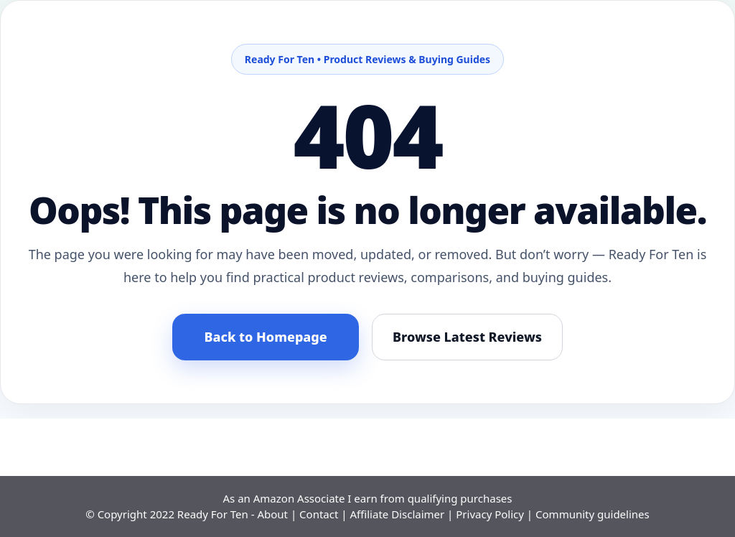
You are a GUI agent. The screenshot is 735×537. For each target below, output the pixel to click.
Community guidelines (592, 514)
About (272, 514)
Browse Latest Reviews (467, 336)
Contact (318, 514)
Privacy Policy (490, 514)
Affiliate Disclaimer (397, 514)
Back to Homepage (265, 336)
